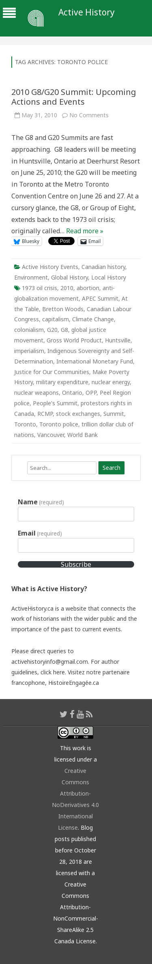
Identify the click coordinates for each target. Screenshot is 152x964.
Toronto (25, 424)
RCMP (45, 413)
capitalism (55, 319)
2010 (66, 288)
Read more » (84, 230)
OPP (91, 392)
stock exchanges (78, 413)
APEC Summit (100, 298)
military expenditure (62, 382)
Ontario (72, 392)
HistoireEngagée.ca (73, 682)
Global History (69, 277)
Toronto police (58, 424)
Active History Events (50, 267)
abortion (88, 288)
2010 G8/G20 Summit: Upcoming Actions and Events (73, 96)
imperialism (29, 351)
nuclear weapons (36, 392)
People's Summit (55, 403)
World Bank (82, 435)
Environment (31, 277)
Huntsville (118, 340)
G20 (52, 330)
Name (41, 502)
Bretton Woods (62, 309)
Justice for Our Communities (51, 372)
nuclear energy (111, 382)
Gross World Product (74, 340)
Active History (86, 12)
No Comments (89, 115)
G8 (64, 330)
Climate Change (93, 319)
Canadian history (103, 267)
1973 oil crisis (39, 288)
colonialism (29, 330)
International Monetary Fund (94, 361)
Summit (113, 413)
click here (53, 672)
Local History (108, 277)
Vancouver (50, 435)
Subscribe (76, 564)
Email (40, 533)
